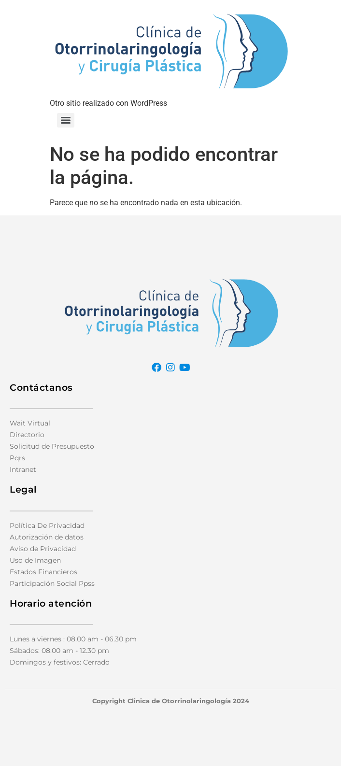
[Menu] (65, 120)
